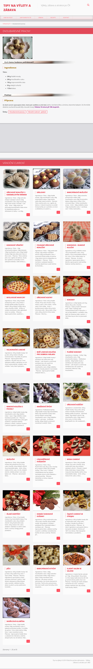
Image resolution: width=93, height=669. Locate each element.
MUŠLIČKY (11, 460)
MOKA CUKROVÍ (73, 460)
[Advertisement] (46, 138)
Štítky (5, 112)
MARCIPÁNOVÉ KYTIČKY (46, 569)
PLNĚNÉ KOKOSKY (74, 352)
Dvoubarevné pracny (17, 112)
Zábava (40, 18)
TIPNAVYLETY (7, 24)
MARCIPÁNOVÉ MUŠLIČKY (77, 193)
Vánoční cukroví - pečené (37, 112)
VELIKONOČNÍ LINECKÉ (16, 350)
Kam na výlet (8, 18)
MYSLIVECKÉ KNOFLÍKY (16, 298)
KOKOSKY (71, 300)
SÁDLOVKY (41, 193)
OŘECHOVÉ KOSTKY (44, 298)
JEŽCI (8, 569)
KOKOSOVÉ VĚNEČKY (15, 245)
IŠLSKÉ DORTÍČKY (13, 514)
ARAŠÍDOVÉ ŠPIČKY (44, 407)
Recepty (53, 18)
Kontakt (66, 18)
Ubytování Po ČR (25, 18)
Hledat (88, 5)
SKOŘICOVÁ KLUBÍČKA (15, 622)
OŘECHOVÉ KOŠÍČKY (75, 405)
